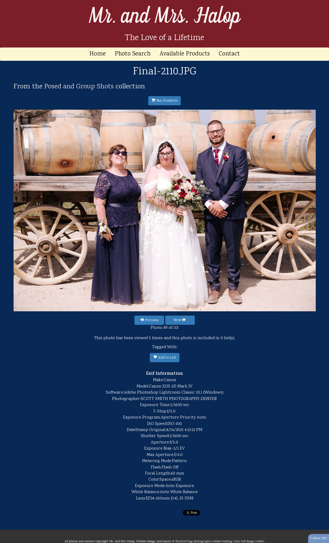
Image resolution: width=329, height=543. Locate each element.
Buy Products (164, 101)
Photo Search (133, 54)
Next (180, 320)
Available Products (185, 54)
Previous (149, 320)
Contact (229, 54)
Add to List (164, 357)
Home (97, 54)
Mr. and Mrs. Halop (164, 16)
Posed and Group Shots (79, 87)
